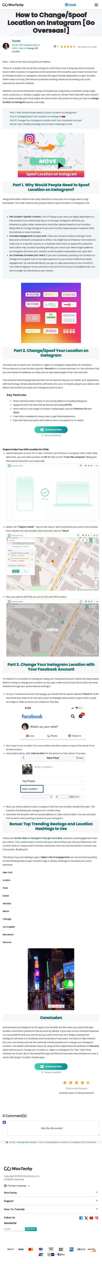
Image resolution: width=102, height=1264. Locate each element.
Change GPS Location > (28, 1142)
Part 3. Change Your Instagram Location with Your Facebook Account (46, 120)
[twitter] (86, 1217)
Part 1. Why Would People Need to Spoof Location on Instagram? (43, 112)
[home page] (13, 5)
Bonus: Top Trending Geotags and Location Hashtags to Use (41, 124)
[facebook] (80, 1217)
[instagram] (96, 1217)
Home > (13, 1142)
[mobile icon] (96, 4)
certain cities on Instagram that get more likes (38, 838)
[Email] (14, 1229)
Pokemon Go (80, 408)
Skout (16, 412)
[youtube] (91, 1217)
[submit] (31, 1229)
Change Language (16, 1185)
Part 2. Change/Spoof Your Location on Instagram (37, 116)
